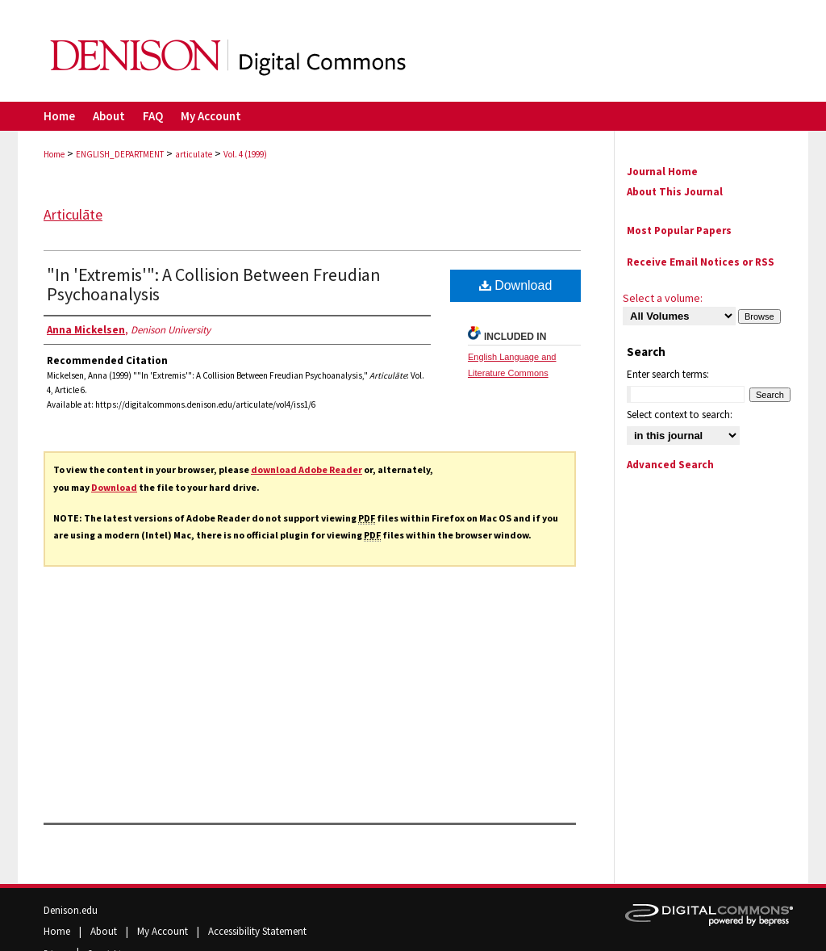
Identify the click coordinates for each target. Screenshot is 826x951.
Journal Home (662, 171)
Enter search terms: (668, 374)
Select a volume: (663, 298)
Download (114, 487)
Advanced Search (670, 464)
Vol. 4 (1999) (245, 154)
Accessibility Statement (257, 931)
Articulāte (73, 214)
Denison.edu (71, 910)
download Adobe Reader (306, 469)
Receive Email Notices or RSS (700, 262)
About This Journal (675, 192)
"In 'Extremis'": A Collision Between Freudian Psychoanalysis (214, 284)
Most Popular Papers (679, 230)
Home (54, 154)
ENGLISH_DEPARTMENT (120, 154)
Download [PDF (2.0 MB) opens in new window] (516, 285)
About (104, 931)
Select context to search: (679, 414)
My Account (163, 931)
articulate (193, 154)
